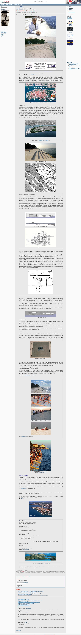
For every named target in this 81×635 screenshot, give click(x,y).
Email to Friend (71, 8)
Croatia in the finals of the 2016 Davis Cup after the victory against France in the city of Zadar (30, 591)
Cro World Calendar (69, 15)
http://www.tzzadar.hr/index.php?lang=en (23, 599)
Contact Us (11, 4)
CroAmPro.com (70, 25)
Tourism (27, 12)
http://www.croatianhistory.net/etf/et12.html (23, 604)
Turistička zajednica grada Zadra (41, 472)
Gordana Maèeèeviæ (28, 608)
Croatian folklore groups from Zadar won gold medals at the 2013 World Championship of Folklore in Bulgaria (33, 595)
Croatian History (69, 17)
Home (17, 8)
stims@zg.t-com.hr (33, 74)
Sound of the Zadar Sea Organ (43, 140)
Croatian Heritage (69, 18)
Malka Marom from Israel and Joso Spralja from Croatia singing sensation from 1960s (29, 593)
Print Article (70, 9)
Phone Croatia (3, 33)
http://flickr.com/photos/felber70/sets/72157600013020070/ (26, 603)
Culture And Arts (21, 9)
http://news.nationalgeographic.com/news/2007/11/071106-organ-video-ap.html (29, 602)
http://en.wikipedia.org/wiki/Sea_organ (23, 601)
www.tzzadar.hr (23, 488)
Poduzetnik (70, 45)
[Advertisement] (70, 55)
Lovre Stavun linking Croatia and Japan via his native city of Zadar (27, 592)
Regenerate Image (25, 582)
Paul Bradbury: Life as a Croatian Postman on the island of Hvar (26, 590)
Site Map (7, 4)
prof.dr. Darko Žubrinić (26, 570)
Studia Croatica (69, 16)
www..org (22, 571)
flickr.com (22, 498)
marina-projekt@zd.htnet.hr (25, 549)
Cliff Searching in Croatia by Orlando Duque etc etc (25, 594)
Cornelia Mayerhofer (28, 612)
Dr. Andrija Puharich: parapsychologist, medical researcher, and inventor (74, 64)
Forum (21, 4)
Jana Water (2, 34)
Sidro (1, 36)
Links (18, 4)
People (20, 8)
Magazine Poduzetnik (3, 32)
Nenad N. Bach (18, 12)
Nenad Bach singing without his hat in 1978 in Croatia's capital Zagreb (74, 67)
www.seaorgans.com (24, 436)
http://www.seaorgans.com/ (21, 600)
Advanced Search (3, 9)
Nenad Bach (2, 35)
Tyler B (26, 622)
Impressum (15, 4)
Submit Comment (18, 630)
